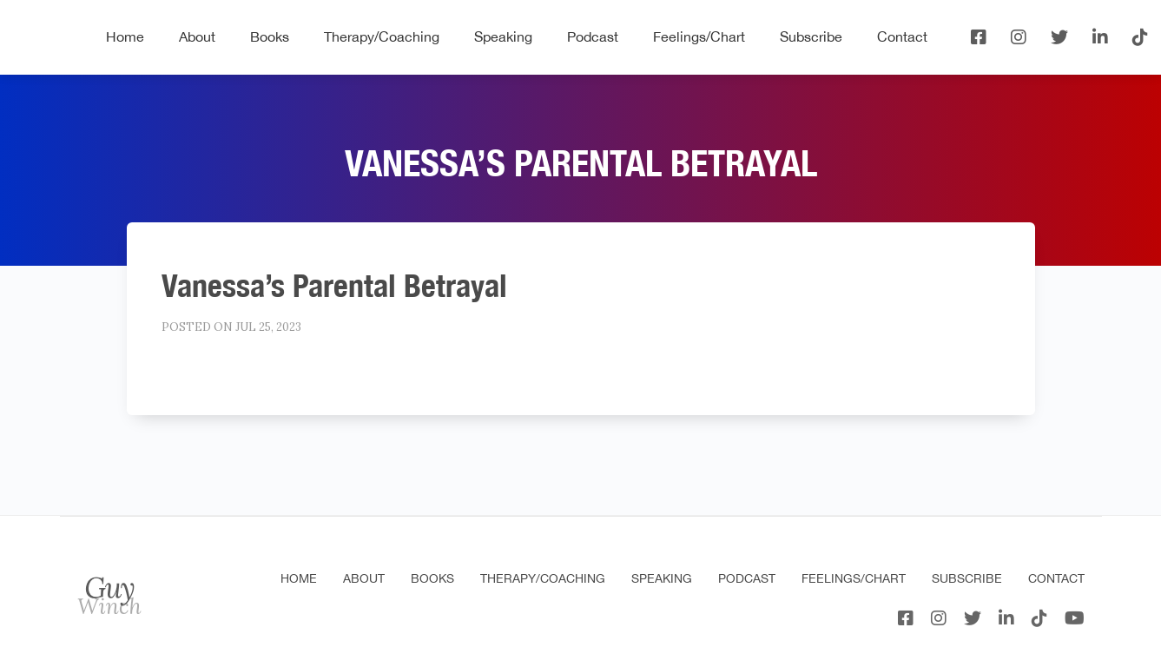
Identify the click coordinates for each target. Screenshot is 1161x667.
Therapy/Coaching (381, 36)
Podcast (592, 36)
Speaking (503, 36)
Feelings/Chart (699, 36)
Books (269, 36)
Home (125, 36)
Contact (902, 36)
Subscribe (811, 36)
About (197, 36)
